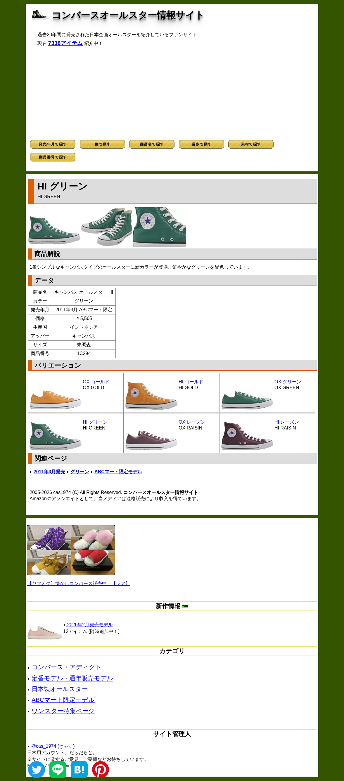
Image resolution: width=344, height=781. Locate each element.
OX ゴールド (96, 381)
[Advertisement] (172, 93)
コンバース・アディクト (67, 667)
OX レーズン (192, 422)
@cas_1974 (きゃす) (53, 746)
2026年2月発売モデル (88, 624)
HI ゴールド (191, 381)
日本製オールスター (60, 689)
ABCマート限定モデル (118, 471)
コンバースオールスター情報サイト (128, 15)
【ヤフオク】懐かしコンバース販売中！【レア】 (78, 583)
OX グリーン (287, 381)
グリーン (79, 471)
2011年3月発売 (49, 471)
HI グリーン (95, 422)
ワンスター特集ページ (63, 710)
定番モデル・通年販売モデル (72, 678)
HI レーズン (286, 422)
